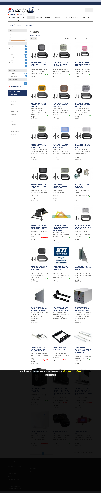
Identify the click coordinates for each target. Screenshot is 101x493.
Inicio (11, 25)
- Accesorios (13, 94)
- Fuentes (11, 104)
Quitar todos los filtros (15, 86)
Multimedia (69, 17)
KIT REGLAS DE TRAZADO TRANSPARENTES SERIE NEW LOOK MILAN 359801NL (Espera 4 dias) (61, 228)
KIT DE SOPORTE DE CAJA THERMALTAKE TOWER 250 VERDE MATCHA (60, 64)
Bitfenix (12, 57)
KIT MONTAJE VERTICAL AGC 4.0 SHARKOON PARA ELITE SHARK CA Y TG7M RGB (39, 227)
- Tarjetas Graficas (14, 131)
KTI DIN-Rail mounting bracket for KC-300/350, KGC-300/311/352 (60, 268)
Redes (88, 17)
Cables (24, 17)
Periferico (76, 17)
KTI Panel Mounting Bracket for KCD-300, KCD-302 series (83, 268)
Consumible (39, 17)
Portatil (83, 17)
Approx (12, 49)
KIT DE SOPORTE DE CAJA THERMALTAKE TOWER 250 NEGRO (38, 64)
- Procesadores (13, 118)
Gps (52, 17)
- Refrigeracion (13, 128)
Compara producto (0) (35, 35)
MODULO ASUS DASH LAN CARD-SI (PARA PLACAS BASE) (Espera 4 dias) (38, 349)
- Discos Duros (13, 101)
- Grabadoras (12, 108)
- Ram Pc (11, 121)
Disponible (13, 73)
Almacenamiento (16, 17)
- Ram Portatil (12, 124)
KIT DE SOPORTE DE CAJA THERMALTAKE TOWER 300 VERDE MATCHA (38, 145)
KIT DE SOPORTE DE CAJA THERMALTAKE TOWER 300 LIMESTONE (82, 105)
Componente (31, 17)
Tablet (17, 20)
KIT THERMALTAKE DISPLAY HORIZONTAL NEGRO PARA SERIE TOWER (39, 268)
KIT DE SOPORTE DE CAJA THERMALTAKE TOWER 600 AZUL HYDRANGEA (60, 145)
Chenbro (12, 60)
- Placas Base (12, 114)
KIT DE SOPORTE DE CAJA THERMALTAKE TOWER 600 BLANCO (82, 145)
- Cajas (11, 98)
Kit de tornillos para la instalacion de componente (83, 186)
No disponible (14, 76)
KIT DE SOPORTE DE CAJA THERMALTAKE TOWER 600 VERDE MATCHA (60, 186)
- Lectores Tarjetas (14, 111)
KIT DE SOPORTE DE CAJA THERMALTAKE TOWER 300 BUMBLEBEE (38, 105)
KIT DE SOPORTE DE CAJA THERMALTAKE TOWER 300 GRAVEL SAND (60, 105)
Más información (68, 371)
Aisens (12, 46)
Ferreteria (47, 17)
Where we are (20, 14)
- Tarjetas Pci (12, 134)
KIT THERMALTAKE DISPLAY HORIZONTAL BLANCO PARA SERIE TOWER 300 (83, 227)
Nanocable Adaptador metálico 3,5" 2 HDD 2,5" (60, 348)
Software (11, 20)
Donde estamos (12, 14)
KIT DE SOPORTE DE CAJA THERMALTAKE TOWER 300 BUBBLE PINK (82, 64)
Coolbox (12, 63)
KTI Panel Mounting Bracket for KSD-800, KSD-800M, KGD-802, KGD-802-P (39, 308)
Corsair (12, 65)
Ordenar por (57, 37)
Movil (62, 17)
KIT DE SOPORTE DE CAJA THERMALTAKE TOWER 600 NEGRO (38, 186)
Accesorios (29, 25)
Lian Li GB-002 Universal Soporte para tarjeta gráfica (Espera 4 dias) (60, 308)
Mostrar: (81, 37)
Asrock (12, 51)
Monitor (57, 17)
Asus (12, 54)
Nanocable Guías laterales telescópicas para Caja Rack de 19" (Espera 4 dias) (83, 350)
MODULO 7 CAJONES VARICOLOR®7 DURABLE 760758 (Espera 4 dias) (82, 308)
